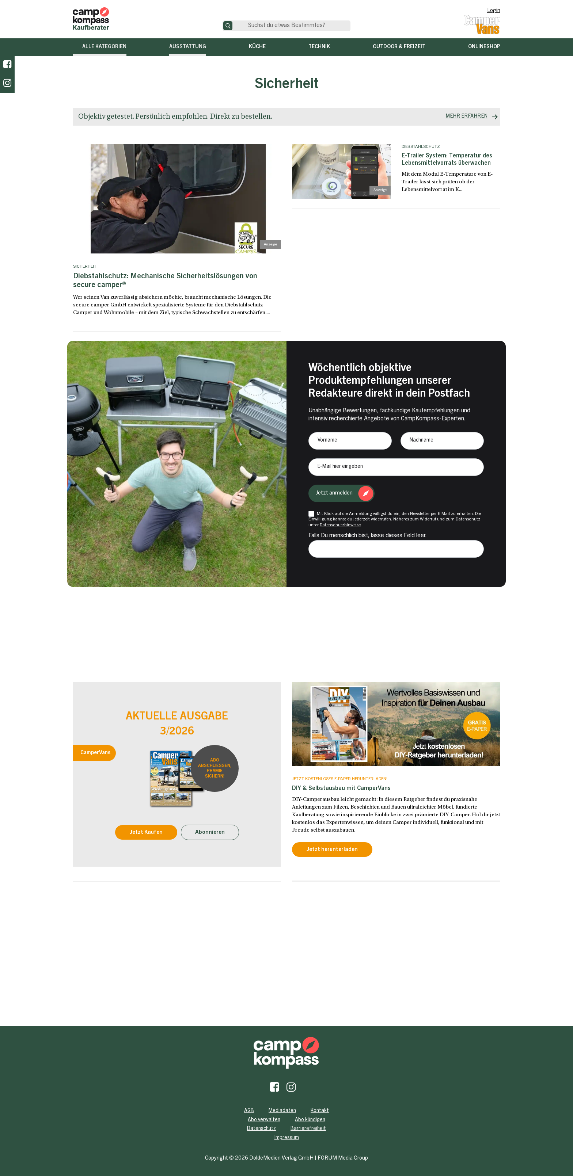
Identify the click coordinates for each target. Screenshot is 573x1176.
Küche (257, 47)
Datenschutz (261, 1128)
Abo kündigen (310, 1120)
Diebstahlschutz (421, 147)
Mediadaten (282, 1111)
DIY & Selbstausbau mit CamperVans (341, 788)
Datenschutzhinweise (340, 525)
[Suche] (227, 25)
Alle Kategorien (104, 47)
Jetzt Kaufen (146, 832)
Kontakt (320, 1111)
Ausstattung (187, 47)
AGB (249, 1111)
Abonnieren (210, 832)
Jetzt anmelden (334, 493)
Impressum (286, 1138)
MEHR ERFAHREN (466, 116)
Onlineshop (484, 47)
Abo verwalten (264, 1120)
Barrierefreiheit (308, 1128)
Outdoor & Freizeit (399, 47)
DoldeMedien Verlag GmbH (281, 1158)
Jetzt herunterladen (332, 849)
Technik (319, 47)
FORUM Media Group (343, 1158)
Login (493, 11)
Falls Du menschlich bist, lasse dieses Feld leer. (367, 536)
